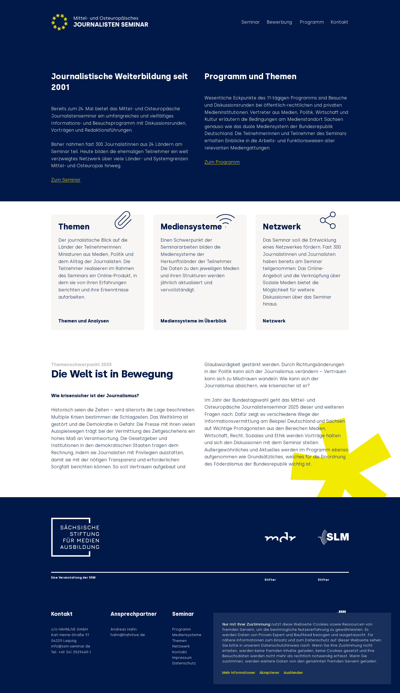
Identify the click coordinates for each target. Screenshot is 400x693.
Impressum (182, 658)
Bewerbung (279, 22)
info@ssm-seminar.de (70, 646)
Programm (312, 22)
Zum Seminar (66, 179)
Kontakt (339, 22)
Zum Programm (222, 162)
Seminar (250, 22)
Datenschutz (184, 663)
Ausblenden (293, 673)
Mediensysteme (186, 635)
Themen (179, 641)
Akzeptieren (269, 673)
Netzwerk (181, 646)
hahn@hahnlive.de (128, 635)
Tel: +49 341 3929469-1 (71, 652)
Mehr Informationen (238, 673)
